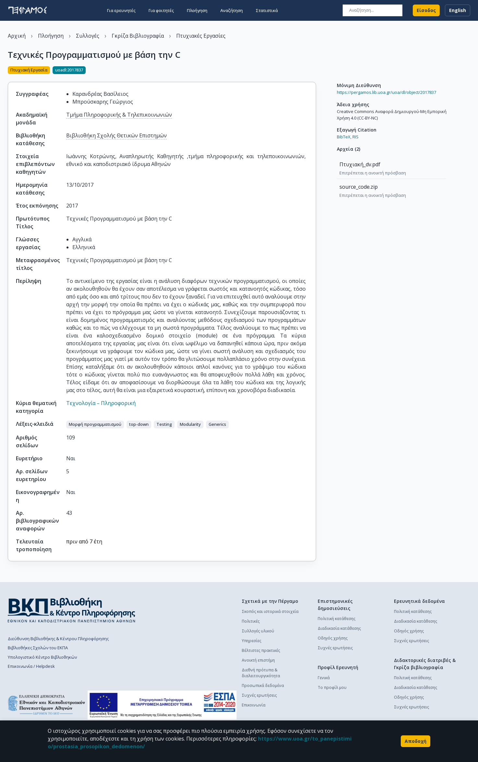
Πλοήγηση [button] (197, 10)
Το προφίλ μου (332, 687)
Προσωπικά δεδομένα (263, 685)
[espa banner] (162, 705)
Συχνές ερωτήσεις (259, 695)
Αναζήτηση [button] (231, 10)
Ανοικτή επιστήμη (258, 660)
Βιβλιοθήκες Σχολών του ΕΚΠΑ (38, 648)
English (457, 10)
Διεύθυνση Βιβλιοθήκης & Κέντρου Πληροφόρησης (58, 638)
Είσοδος (426, 10)
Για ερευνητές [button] (121, 10)
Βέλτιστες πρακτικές (261, 650)
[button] (95, 424)
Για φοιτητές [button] (161, 10)
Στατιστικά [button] (267, 10)
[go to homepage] (27, 10)
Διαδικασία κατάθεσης (339, 628)
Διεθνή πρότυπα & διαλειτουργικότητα (261, 673)
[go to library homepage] (71, 610)
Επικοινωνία (253, 705)
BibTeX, (344, 137)
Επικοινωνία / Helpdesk (31, 666)
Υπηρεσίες (251, 640)
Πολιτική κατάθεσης (336, 618)
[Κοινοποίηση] (313, 70)
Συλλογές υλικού (258, 631)
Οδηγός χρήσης (333, 638)
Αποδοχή (415, 741)
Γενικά (324, 677)
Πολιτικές (251, 621)
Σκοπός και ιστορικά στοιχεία (270, 611)
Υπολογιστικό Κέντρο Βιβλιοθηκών (42, 657)
